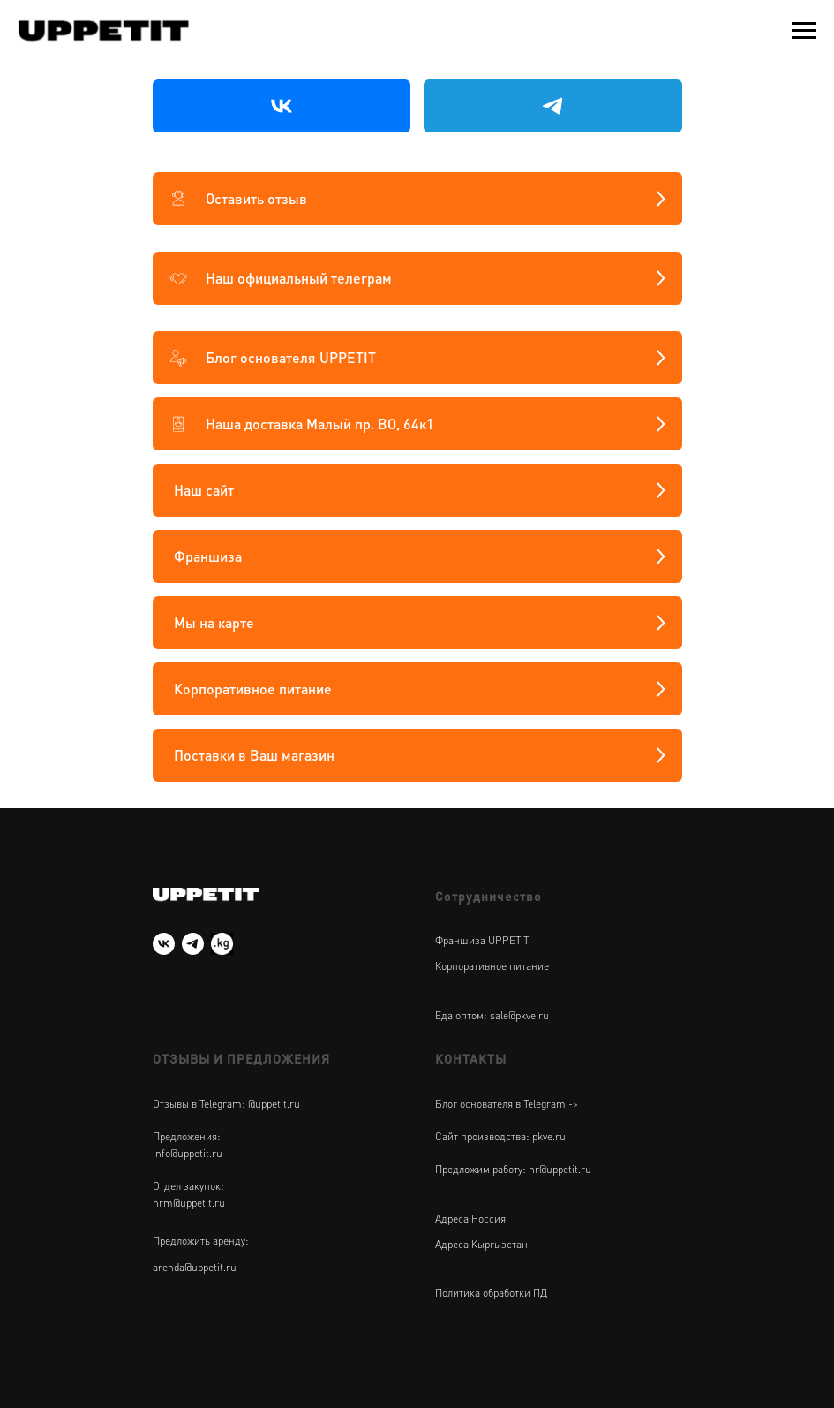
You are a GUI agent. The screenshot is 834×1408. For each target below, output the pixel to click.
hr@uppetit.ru (560, 1169)
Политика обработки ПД (491, 1292)
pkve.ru (549, 1136)
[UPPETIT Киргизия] (222, 944)
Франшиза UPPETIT (482, 940)
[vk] (164, 944)
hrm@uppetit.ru (189, 1202)
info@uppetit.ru (187, 1153)
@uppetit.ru (274, 1103)
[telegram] (193, 944)
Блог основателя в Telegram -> (506, 1103)
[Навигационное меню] (804, 31)
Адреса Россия (470, 1218)
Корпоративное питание (492, 966)
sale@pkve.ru (519, 1015)
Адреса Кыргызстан (481, 1244)
